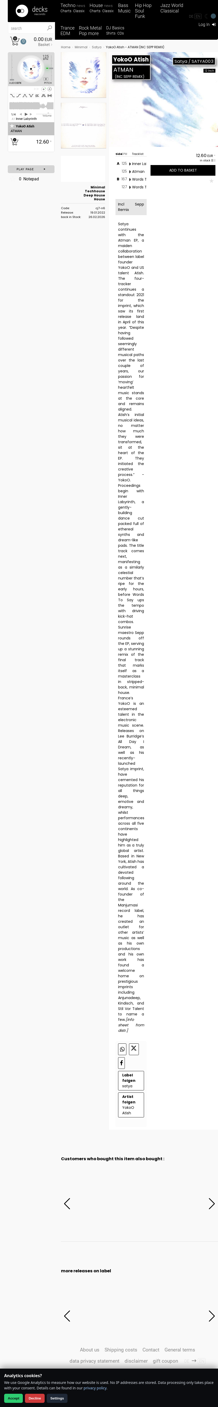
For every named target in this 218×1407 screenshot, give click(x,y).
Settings (57, 1398)
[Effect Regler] (10, 67)
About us (89, 1350)
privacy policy (95, 1387)
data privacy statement (94, 1361)
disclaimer (136, 1361)
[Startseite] (31, 11)
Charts (65, 11)
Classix (79, 11)
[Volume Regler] (44, 114)
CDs (120, 33)
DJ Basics (115, 27)
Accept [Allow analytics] (13, 1398)
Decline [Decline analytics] (35, 1398)
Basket (44, 44)
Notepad (24, 179)
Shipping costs (121, 1350)
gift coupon (165, 1361)
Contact (150, 1350)
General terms (180, 1350)
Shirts (110, 33)
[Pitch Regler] (53, 68)
